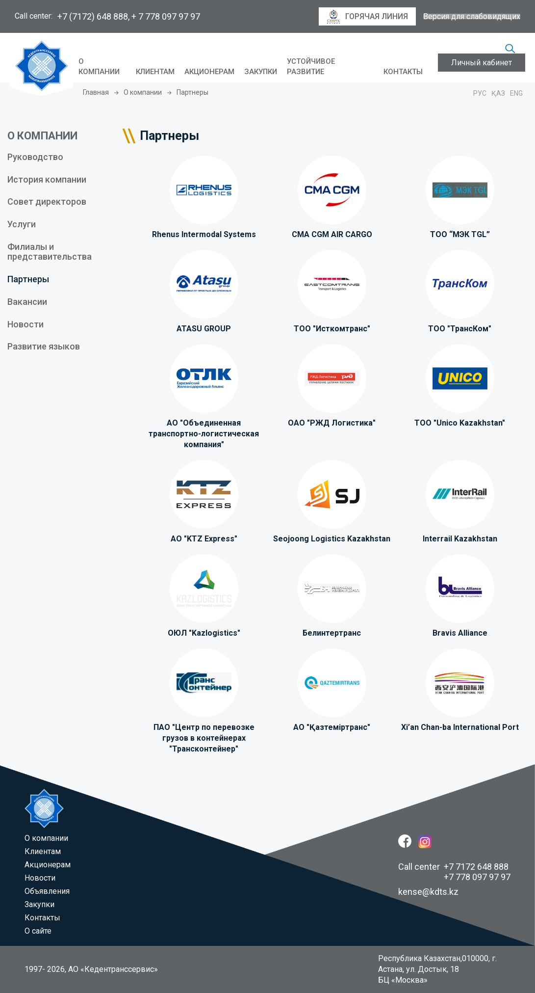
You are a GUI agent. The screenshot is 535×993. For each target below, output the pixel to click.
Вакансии (27, 301)
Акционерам (209, 71)
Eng (516, 93)
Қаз (498, 93)
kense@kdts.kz (428, 891)
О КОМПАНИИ (42, 136)
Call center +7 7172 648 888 (453, 866)
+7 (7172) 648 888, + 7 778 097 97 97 (128, 16)
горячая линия (367, 16)
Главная (96, 92)
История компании (46, 179)
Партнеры (28, 279)
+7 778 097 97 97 (477, 877)
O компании (99, 67)
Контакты (403, 71)
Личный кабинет (481, 62)
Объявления (47, 891)
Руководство (35, 157)
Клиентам (155, 71)
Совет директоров (46, 201)
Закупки (260, 71)
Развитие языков (43, 346)
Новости (25, 324)
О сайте (38, 931)
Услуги (21, 224)
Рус (479, 93)
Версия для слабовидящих (471, 17)
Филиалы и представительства (49, 252)
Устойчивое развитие (311, 67)
